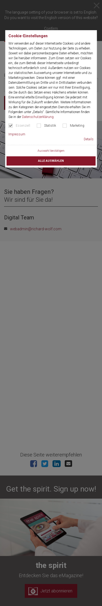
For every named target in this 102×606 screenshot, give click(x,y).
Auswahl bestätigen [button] (51, 151)
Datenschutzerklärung (38, 117)
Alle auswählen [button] (51, 161)
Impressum (16, 134)
